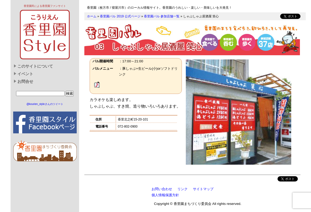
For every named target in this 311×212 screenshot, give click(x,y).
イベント (25, 74)
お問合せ (25, 81)
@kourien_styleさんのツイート (44, 104)
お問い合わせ (162, 189)
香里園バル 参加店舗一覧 (161, 16)
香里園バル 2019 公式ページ (120, 16)
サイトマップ (203, 189)
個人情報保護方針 (165, 195)
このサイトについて (35, 66)
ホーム (91, 16)
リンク (182, 189)
